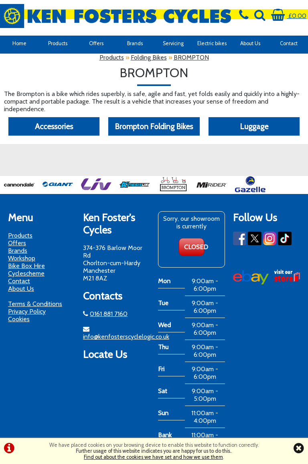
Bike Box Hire (26, 266)
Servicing (173, 43)
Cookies (19, 319)
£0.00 (288, 16)
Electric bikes (212, 43)
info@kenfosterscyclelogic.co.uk (126, 336)
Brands (135, 43)
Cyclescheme (26, 273)
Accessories (54, 126)
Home (19, 43)
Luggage (254, 126)
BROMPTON (191, 57)
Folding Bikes (149, 57)
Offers (96, 43)
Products (57, 43)
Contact (289, 43)
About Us (250, 43)
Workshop (21, 258)
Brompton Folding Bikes (154, 126)
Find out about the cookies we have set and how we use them (153, 457)
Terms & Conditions (35, 304)
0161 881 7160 (109, 314)
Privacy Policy (27, 311)
